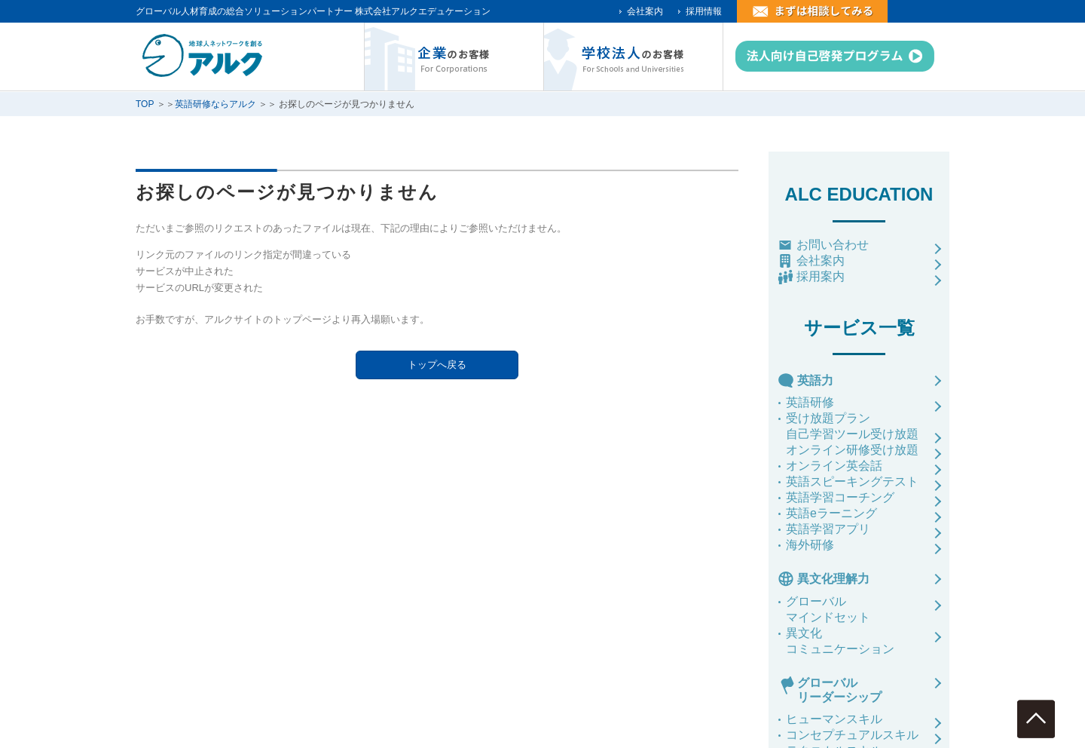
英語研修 (810, 402)
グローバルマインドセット (828, 609)
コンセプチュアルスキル (852, 734)
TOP (145, 104)
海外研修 (810, 544)
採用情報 (704, 11)
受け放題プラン (828, 418)
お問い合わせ (832, 244)
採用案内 (820, 276)
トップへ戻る (437, 364)
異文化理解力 (833, 578)
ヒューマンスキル (834, 719)
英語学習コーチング (840, 497)
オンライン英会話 (834, 465)
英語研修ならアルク (215, 104)
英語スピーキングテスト (852, 481)
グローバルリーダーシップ (839, 690)
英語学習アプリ (828, 529)
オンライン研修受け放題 (852, 449)
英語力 (815, 380)
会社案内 (645, 11)
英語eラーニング (831, 513)
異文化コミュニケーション (840, 641)
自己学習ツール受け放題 (852, 434)
